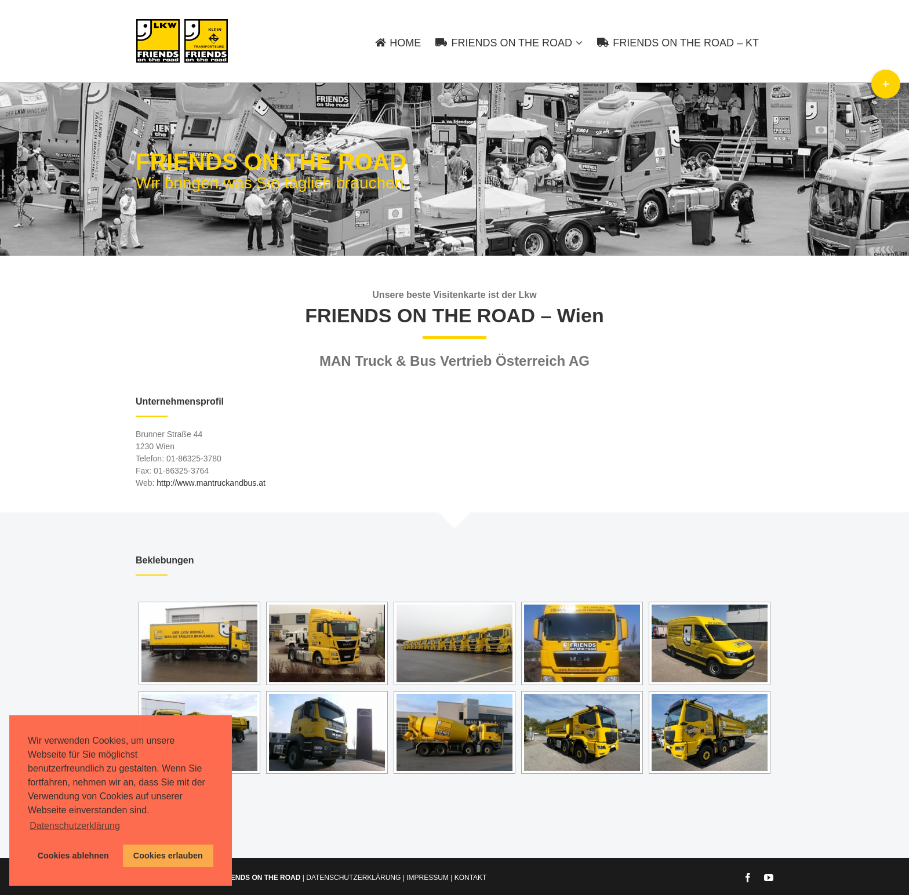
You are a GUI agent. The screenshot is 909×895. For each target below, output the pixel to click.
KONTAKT (470, 878)
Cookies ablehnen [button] (73, 855)
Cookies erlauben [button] (168, 855)
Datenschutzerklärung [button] (75, 826)
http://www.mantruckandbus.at (211, 482)
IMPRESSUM (427, 878)
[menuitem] (405, 41)
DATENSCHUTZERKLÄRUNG (353, 878)
